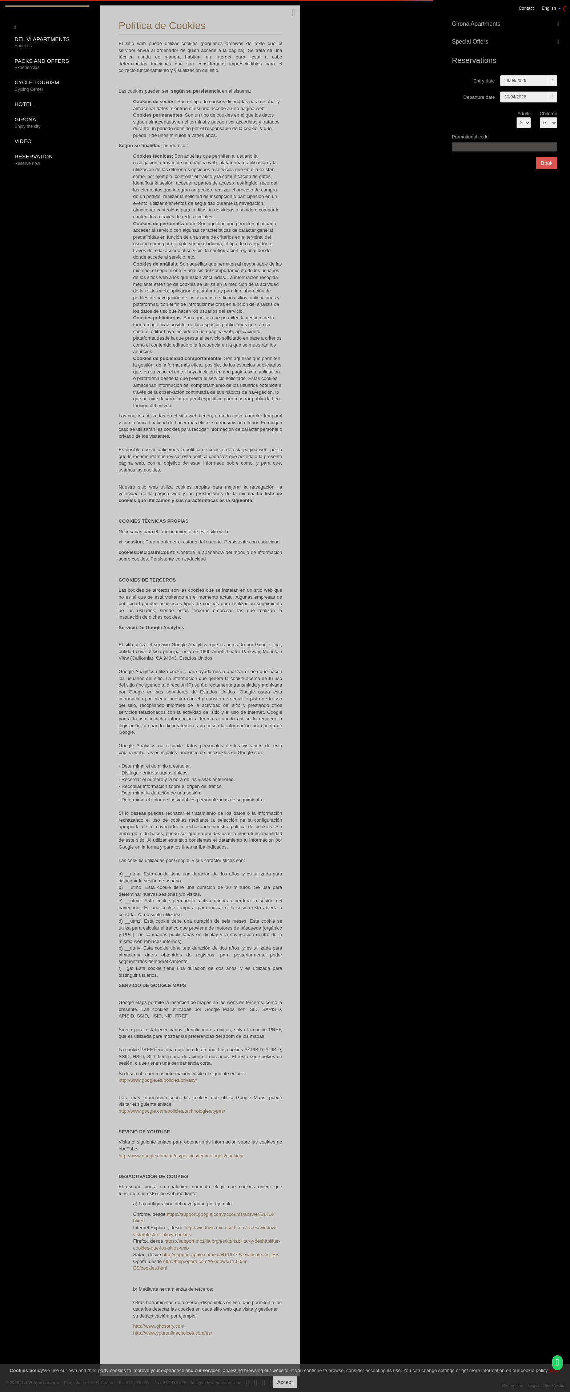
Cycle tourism (49, 86)
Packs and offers (49, 64)
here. (554, 1370)
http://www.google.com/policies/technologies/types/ (172, 1111)
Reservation (49, 160)
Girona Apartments (476, 24)
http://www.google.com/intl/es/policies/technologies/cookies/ (181, 1155)
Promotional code (470, 136)
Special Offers (470, 42)
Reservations (474, 60)
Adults (523, 113)
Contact (526, 8)
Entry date (484, 81)
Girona (49, 123)
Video (23, 141)
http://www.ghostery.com (158, 1326)
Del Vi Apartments (49, 42)
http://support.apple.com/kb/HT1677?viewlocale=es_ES (220, 1254)
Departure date (479, 97)
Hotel (24, 104)
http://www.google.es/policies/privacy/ (158, 1080)
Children (548, 113)
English (551, 8)
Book (547, 163)
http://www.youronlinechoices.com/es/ (172, 1333)
